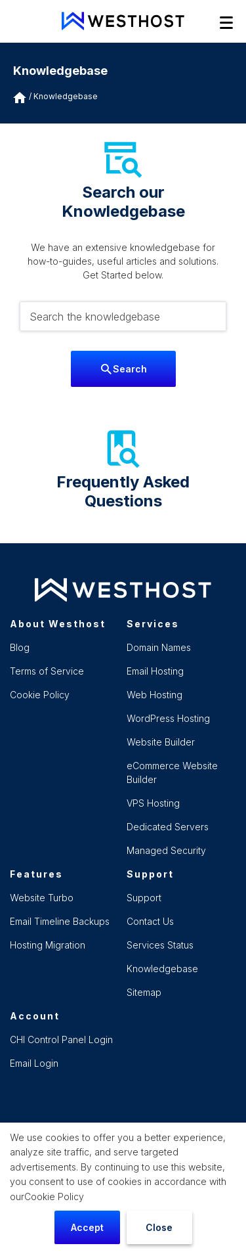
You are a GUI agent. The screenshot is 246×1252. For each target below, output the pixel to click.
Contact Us (150, 921)
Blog (20, 647)
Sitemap (144, 992)
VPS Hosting (153, 803)
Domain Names (159, 647)
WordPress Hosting (168, 718)
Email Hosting (155, 671)
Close (159, 1227)
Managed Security (166, 850)
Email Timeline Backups (60, 921)
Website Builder (161, 742)
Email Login (34, 1063)
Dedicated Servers (168, 826)
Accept (87, 1227)
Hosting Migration (47, 944)
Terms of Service (47, 671)
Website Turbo (41, 897)
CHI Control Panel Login (61, 1039)
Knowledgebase (65, 96)
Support (144, 897)
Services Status (160, 944)
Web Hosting (154, 694)
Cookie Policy (54, 1196)
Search (124, 368)
